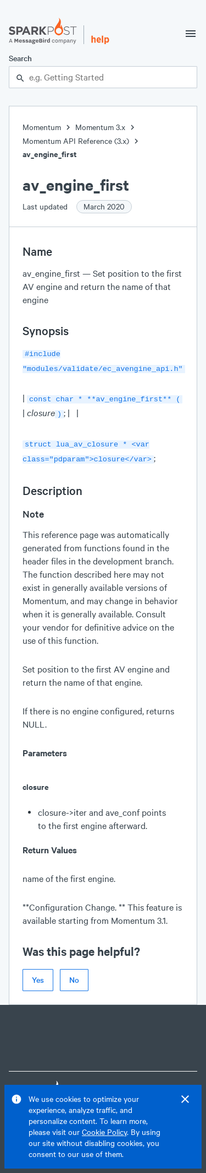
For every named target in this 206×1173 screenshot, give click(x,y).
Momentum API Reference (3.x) (76, 141)
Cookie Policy (104, 1132)
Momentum (42, 127)
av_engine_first (50, 154)
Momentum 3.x (100, 127)
